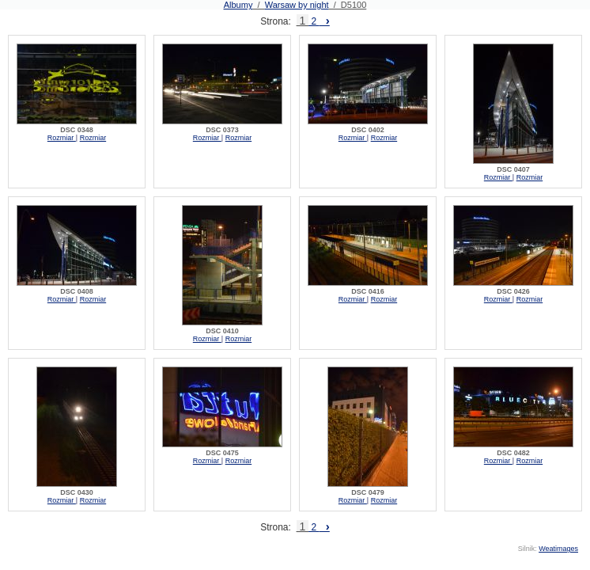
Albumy (238, 5)
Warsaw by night (297, 5)
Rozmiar (61, 138)
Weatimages (558, 549)
